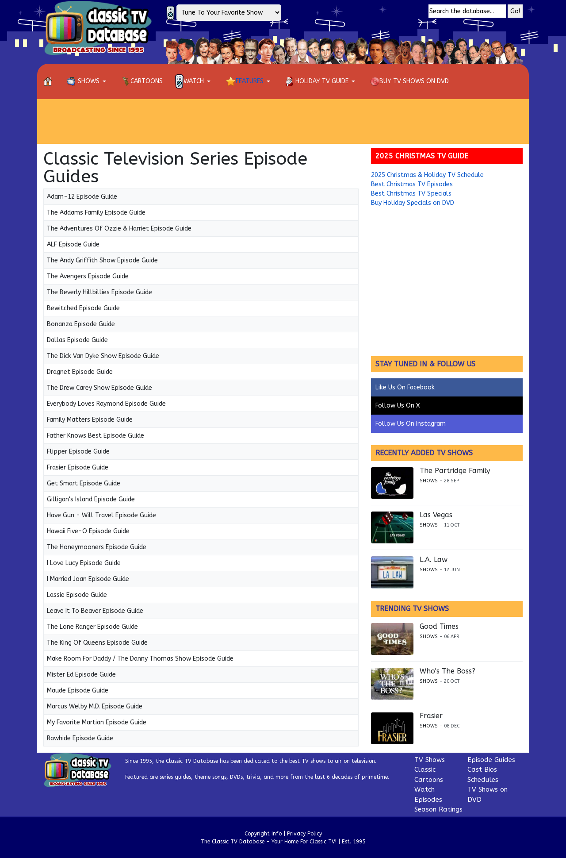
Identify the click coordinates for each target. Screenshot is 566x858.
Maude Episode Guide (77, 690)
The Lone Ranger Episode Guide (92, 627)
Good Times (439, 626)
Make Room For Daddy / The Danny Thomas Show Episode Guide (140, 658)
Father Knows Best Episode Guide (95, 435)
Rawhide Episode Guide (80, 738)
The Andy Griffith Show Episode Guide (102, 260)
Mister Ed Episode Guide (81, 674)
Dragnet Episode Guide (80, 372)
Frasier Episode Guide (77, 467)
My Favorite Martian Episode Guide (96, 722)
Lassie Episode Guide (77, 595)
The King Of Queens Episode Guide (97, 642)
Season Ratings (438, 809)
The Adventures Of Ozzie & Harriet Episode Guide (119, 228)
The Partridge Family (455, 470)
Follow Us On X (397, 405)
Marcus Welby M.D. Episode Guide (94, 706)
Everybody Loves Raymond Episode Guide (106, 404)
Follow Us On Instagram (410, 423)
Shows (429, 481)
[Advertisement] (283, 121)
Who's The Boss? (447, 671)
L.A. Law (433, 559)
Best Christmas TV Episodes (412, 184)
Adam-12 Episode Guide (82, 196)
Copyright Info (263, 834)
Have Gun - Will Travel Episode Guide (101, 515)
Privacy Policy (304, 834)
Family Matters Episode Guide (90, 419)
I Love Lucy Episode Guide (84, 563)
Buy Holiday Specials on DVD (412, 203)
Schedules (482, 780)
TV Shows (429, 760)
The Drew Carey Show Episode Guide (99, 388)
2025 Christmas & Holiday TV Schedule (427, 175)
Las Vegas (436, 515)
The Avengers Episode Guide (88, 276)
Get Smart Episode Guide (83, 483)
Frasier (431, 715)
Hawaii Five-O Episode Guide (88, 531)
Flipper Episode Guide (78, 451)
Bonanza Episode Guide (81, 324)
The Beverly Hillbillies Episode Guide (99, 292)
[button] (88, 81)
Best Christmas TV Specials (411, 193)
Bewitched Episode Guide (83, 308)
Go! (515, 11)
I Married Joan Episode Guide (88, 579)
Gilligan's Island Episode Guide (91, 499)
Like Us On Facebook (405, 387)
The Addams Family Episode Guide (96, 212)
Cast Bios (482, 769)
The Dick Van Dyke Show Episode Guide (103, 356)
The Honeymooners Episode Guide (96, 547)
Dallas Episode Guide (77, 340)
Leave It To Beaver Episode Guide (95, 611)
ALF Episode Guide (73, 244)
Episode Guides (491, 760)
